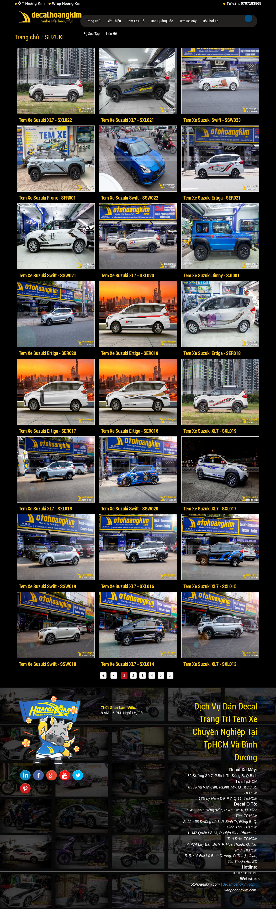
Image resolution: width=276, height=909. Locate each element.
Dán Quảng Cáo (162, 20)
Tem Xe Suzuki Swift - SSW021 (47, 275)
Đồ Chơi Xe (210, 20)
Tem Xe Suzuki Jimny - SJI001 (211, 275)
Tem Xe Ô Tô (136, 20)
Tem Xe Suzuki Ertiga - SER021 (212, 198)
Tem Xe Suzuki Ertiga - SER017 (47, 431)
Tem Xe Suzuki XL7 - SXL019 (209, 431)
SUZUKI (54, 37)
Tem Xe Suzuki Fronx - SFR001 (47, 198)
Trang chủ (93, 20)
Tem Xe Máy (188, 20)
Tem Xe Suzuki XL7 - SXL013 (209, 664)
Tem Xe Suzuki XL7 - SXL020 (127, 275)
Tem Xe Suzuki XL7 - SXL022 (45, 120)
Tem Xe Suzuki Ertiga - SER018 (212, 353)
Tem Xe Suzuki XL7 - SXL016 (127, 586)
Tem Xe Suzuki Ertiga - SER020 (47, 353)
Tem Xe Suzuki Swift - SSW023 (212, 120)
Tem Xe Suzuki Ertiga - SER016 (129, 431)
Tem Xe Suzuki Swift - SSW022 (129, 198)
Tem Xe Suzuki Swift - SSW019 (47, 586)
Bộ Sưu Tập (91, 33)
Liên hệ (111, 33)
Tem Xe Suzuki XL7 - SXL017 (209, 508)
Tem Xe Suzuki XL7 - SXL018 (45, 508)
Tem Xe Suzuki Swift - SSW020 (129, 508)
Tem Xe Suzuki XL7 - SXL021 (127, 120)
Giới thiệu (114, 20)
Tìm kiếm (248, 18)
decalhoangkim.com (239, 884)
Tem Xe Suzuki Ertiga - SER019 (129, 353)
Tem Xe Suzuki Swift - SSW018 (47, 664)
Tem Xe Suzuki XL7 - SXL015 (209, 586)
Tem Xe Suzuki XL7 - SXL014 (127, 664)
